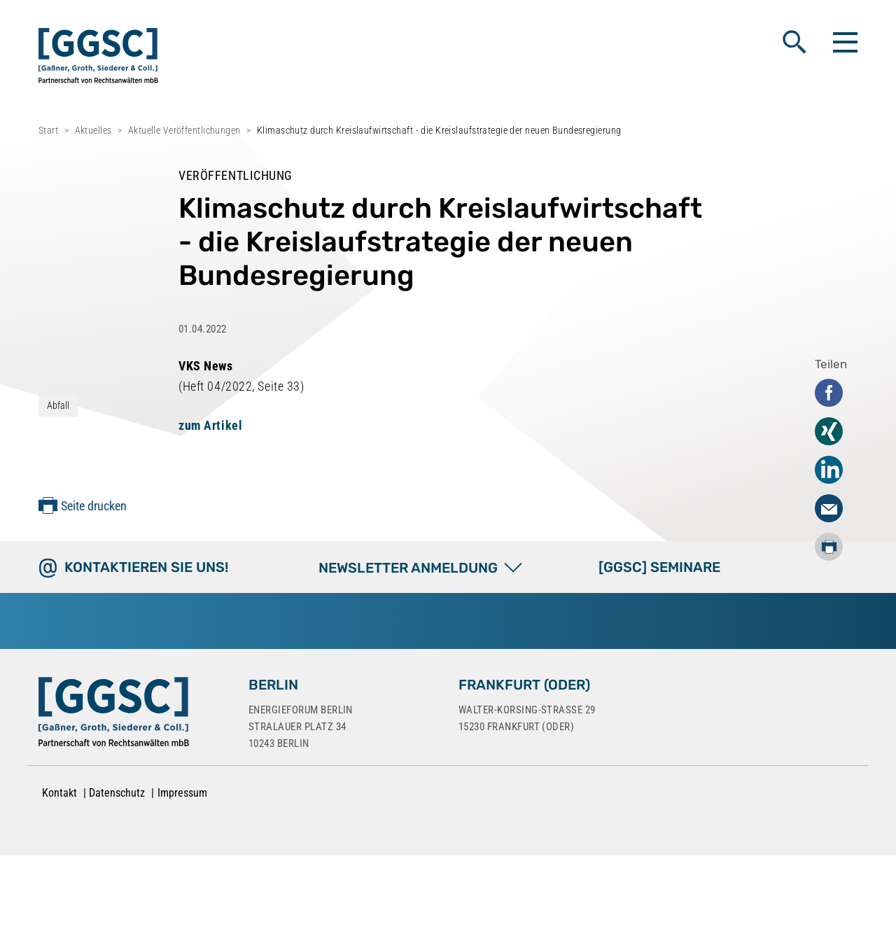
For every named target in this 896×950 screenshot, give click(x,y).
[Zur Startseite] (113, 715)
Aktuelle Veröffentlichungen (184, 130)
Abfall (58, 405)
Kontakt (59, 792)
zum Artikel (210, 425)
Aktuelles (93, 130)
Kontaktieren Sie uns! (146, 567)
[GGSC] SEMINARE (659, 567)
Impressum (182, 792)
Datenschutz (117, 792)
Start (48, 130)
